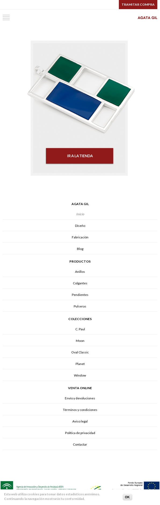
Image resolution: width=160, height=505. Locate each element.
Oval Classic (80, 352)
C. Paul (80, 329)
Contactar (80, 444)
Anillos (80, 272)
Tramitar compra (138, 4)
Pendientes (80, 295)
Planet (80, 364)
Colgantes (80, 283)
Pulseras (80, 306)
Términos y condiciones (80, 410)
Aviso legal (80, 421)
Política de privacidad (80, 433)
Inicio (80, 214)
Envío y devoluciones (80, 398)
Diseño (80, 226)
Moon (80, 341)
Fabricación (80, 237)
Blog (80, 249)
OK (127, 498)
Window (80, 375)
